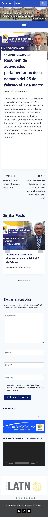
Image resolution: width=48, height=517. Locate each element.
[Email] (24, 365)
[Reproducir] (6, 462)
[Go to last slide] (7, 249)
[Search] (27, 3)
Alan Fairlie (10, 91)
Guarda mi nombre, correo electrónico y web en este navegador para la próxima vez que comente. (25, 387)
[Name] (24, 352)
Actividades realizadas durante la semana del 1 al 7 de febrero (22, 258)
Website (9, 377)
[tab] (19, 280)
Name (8, 352)
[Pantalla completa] (41, 462)
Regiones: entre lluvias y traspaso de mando (12, 181)
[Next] (40, 249)
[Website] (24, 377)
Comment (10, 315)
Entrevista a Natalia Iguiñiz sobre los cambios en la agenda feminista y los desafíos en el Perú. (35, 186)
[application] (24, 454)
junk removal (41, 416)
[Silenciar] (37, 462)
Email (8, 365)
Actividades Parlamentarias (17, 55)
